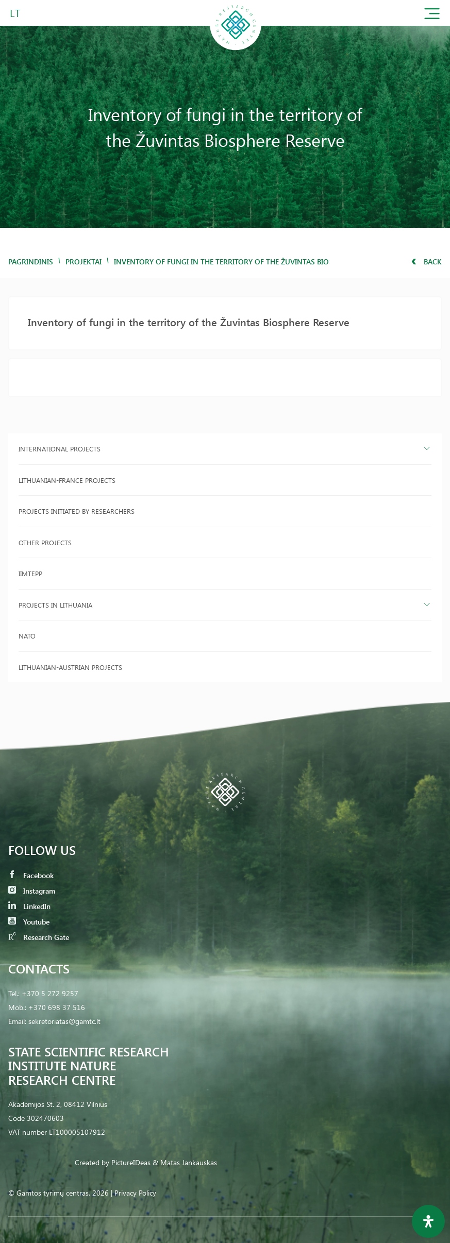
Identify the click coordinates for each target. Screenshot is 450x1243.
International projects (60, 448)
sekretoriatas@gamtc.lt (64, 1021)
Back (426, 261)
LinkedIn (29, 906)
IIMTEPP (30, 573)
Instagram (31, 891)
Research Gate (38, 937)
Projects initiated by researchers (77, 511)
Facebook (31, 875)
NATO (27, 635)
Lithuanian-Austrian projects (70, 667)
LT (15, 13)
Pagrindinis (30, 261)
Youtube (28, 922)
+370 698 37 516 (56, 1007)
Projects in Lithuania (55, 604)
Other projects (45, 542)
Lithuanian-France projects (67, 480)
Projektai (83, 261)
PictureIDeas (131, 1162)
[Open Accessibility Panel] (428, 1221)
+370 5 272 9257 (50, 993)
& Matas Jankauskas (185, 1162)
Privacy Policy (135, 1193)
